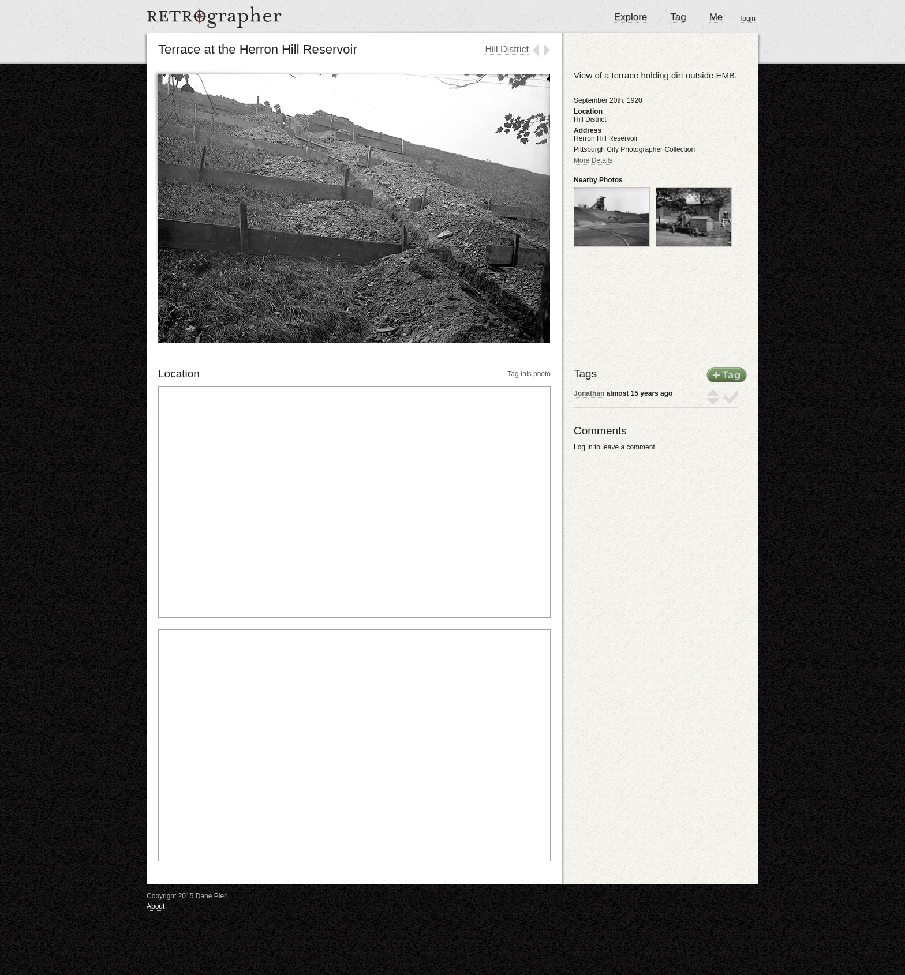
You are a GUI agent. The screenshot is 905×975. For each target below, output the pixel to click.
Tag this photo (529, 374)
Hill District (507, 49)
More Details (593, 160)
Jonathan (589, 393)
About (155, 906)
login (748, 18)
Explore (631, 17)
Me (716, 17)
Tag (678, 17)
